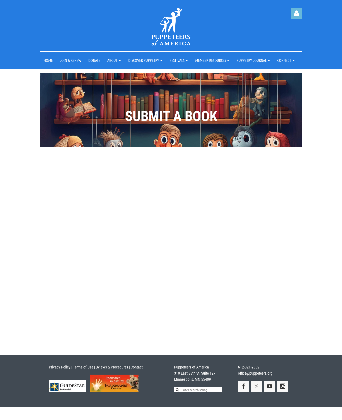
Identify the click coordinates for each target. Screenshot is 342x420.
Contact (137, 367)
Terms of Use (83, 367)
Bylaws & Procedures (112, 367)
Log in (296, 13)
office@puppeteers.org (255, 373)
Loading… (171, 250)
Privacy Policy (59, 367)
